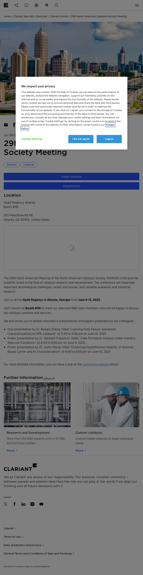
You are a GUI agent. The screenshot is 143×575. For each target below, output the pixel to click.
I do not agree (81, 139)
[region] (71, 113)
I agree (109, 139)
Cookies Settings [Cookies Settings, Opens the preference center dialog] (31, 138)
